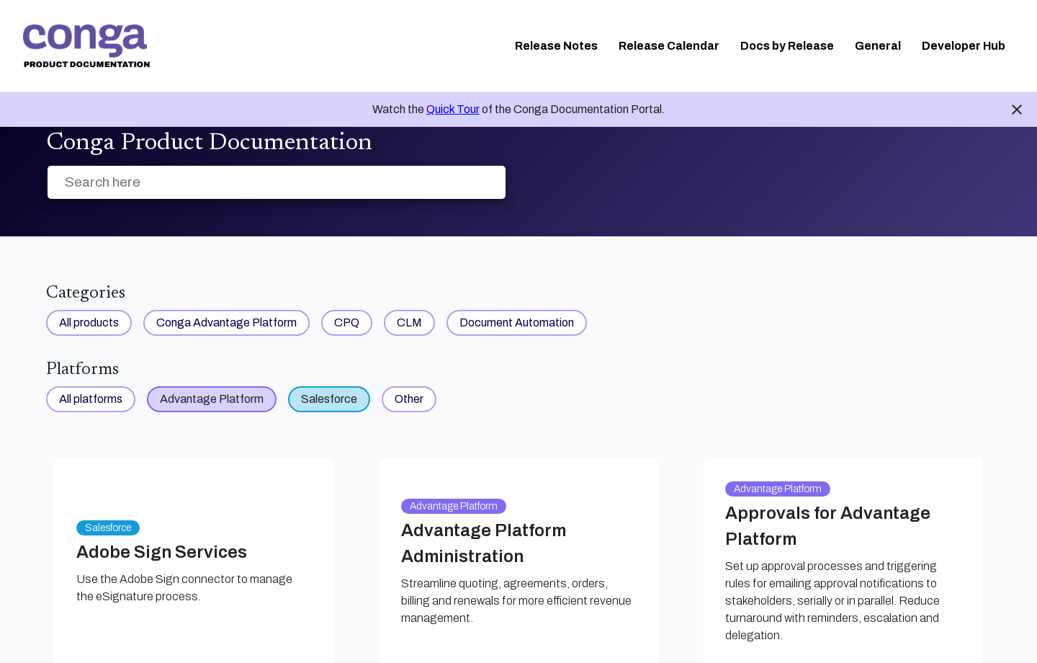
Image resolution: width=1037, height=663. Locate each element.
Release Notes (556, 46)
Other (409, 399)
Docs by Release (787, 46)
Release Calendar (669, 46)
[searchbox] (479, 183)
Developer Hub (963, 46)
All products (89, 322)
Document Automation (516, 322)
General (878, 46)
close (1016, 109)
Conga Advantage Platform (226, 322)
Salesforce (329, 399)
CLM (409, 322)
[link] (86, 46)
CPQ (346, 322)
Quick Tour (453, 109)
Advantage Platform (212, 399)
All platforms (90, 399)
